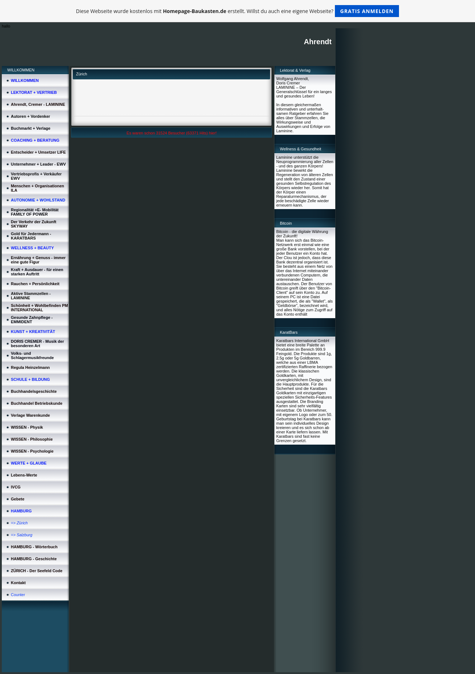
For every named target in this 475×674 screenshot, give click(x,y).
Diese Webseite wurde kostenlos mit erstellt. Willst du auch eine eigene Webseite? (237, 11)
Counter (18, 594)
